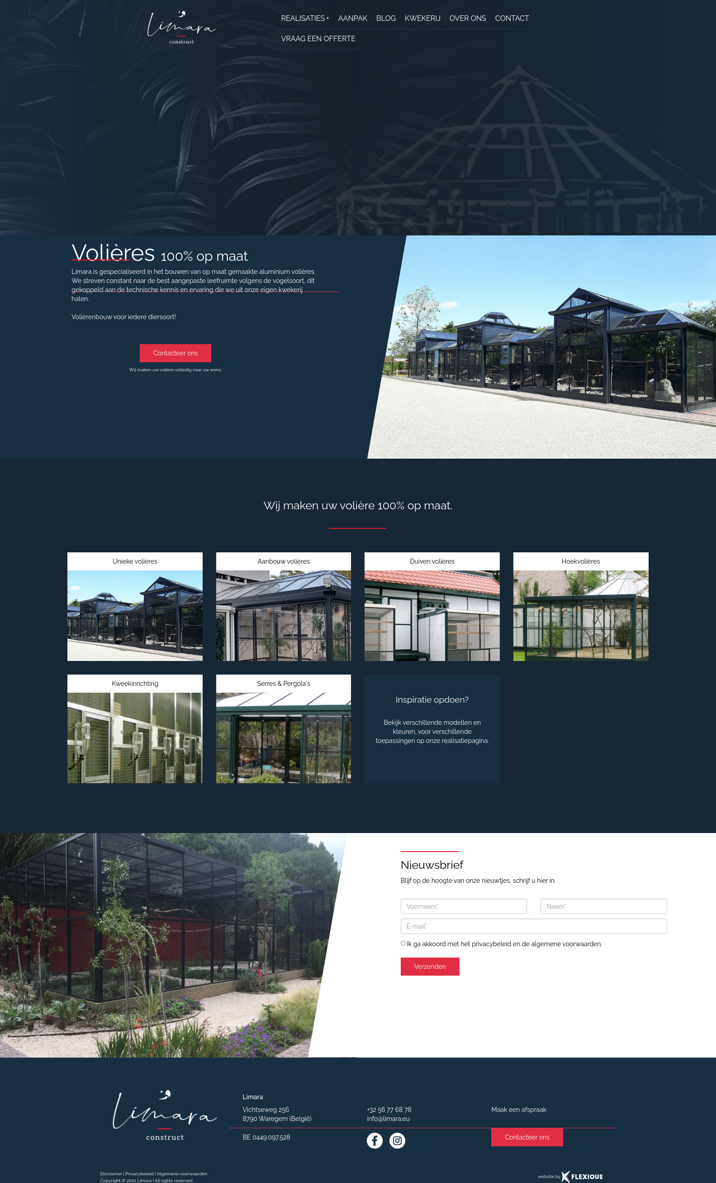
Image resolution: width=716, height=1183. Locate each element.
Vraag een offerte (318, 38)
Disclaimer (111, 1173)
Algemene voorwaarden (182, 1173)
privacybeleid (491, 944)
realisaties (305, 18)
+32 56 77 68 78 (389, 1109)
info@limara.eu (388, 1118)
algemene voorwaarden (566, 944)
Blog (386, 18)
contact (512, 18)
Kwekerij (423, 18)
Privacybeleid (139, 1173)
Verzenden (430, 966)
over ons (468, 18)
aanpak (352, 18)
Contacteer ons (175, 353)
